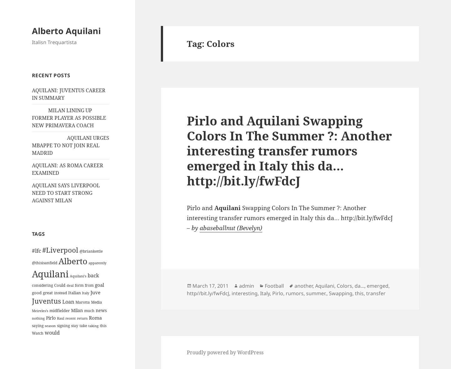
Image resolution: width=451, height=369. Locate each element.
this (359, 293)
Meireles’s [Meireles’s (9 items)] (40, 311)
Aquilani (324, 285)
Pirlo (277, 293)
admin (246, 285)
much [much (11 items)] (89, 310)
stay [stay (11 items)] (74, 325)
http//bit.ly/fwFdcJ (208, 293)
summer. (316, 293)
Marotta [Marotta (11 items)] (82, 302)
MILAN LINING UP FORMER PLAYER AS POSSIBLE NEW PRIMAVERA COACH (69, 118)
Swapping (340, 293)
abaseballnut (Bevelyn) (231, 228)
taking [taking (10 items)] (93, 325)
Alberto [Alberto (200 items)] (73, 261)
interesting (245, 293)
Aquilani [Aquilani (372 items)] (50, 274)
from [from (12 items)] (89, 285)
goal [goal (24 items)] (99, 285)
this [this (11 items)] (103, 325)
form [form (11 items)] (79, 285)
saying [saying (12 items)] (38, 325)
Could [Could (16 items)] (59, 285)
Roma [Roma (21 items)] (95, 318)
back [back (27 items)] (93, 275)
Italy (265, 293)
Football (274, 285)
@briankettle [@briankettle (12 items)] (91, 251)
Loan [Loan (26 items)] (68, 301)
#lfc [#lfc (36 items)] (36, 250)
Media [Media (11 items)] (96, 302)
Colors (344, 285)
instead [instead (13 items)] (60, 293)
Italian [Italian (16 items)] (74, 293)
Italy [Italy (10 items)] (85, 293)
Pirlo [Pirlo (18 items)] (51, 318)
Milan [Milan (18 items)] (77, 310)
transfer (376, 293)
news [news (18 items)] (101, 310)
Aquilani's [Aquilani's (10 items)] (78, 276)
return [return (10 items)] (82, 318)
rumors (295, 293)
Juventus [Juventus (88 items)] (46, 301)
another (304, 285)
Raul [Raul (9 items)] (60, 318)
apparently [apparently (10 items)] (97, 262)
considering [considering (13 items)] (42, 285)
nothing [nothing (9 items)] (38, 318)
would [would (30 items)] (52, 332)
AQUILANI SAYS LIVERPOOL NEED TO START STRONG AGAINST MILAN (66, 193)
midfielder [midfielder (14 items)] (59, 310)
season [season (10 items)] (50, 325)
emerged (377, 285)
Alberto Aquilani (66, 31)
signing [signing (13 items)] (63, 325)
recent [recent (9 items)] (70, 318)
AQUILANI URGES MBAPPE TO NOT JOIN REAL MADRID (70, 145)
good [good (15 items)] (37, 293)
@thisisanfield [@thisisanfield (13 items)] (44, 262)
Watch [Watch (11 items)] (38, 333)
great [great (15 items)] (48, 293)
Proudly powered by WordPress (225, 352)
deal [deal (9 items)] (70, 285)
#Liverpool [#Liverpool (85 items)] (60, 250)
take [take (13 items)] (83, 325)
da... (359, 285)
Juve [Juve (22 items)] (95, 292)
